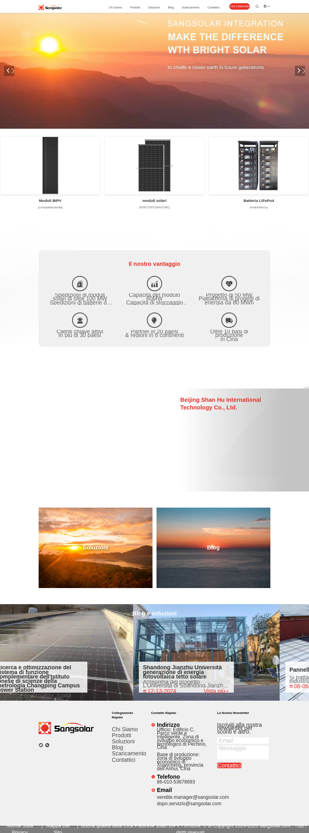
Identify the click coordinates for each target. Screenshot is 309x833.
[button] (9, 71)
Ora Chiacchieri (240, 6)
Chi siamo (115, 7)
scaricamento (191, 7)
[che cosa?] (41, 745)
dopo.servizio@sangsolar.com (189, 803)
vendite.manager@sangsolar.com (193, 797)
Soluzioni (154, 7)
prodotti (135, 7)
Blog (170, 7)
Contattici (214, 7)
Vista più (219, 691)
